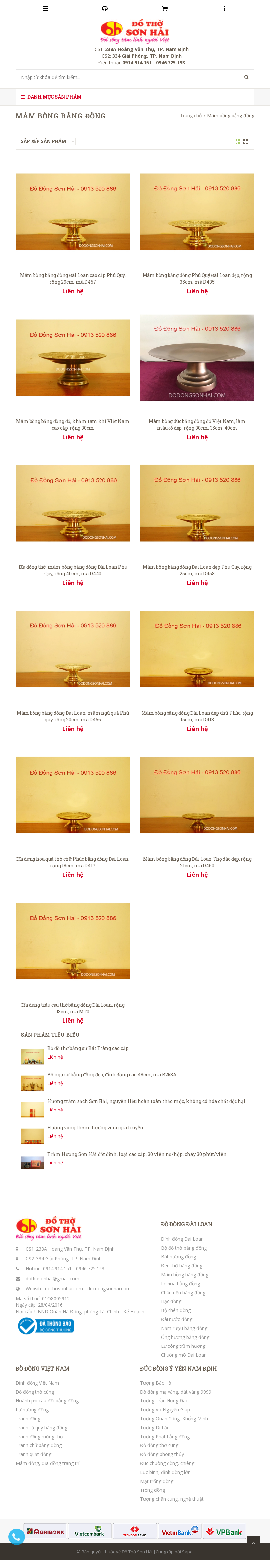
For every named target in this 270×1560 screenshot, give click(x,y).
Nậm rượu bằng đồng (184, 1328)
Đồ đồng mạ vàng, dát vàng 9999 (175, 1392)
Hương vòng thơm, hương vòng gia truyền (95, 1127)
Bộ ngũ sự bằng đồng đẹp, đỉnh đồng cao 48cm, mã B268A (111, 1074)
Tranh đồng (28, 1418)
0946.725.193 (90, 1268)
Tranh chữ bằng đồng (39, 1445)
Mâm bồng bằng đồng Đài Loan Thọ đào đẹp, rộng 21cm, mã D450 (197, 862)
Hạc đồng (171, 1301)
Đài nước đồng (176, 1319)
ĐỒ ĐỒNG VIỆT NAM (42, 1369)
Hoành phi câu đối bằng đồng (47, 1400)
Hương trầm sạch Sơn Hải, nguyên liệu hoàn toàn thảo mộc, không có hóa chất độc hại (146, 1101)
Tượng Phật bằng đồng (165, 1436)
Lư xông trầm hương (183, 1346)
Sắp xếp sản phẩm (48, 141)
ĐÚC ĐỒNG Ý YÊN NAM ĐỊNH (178, 1369)
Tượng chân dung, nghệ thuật (172, 1499)
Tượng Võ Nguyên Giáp (165, 1409)
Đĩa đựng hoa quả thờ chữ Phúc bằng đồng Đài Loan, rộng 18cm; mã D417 (72, 862)
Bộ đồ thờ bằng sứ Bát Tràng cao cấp (88, 1048)
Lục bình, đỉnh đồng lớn (165, 1472)
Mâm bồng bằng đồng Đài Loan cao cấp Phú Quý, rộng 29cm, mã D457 (73, 278)
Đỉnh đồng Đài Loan (182, 1239)
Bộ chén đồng (176, 1310)
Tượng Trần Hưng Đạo (164, 1400)
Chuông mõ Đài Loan (184, 1355)
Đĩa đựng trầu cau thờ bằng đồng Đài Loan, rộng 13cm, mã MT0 (73, 1008)
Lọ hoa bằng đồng (180, 1283)
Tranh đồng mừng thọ (39, 1436)
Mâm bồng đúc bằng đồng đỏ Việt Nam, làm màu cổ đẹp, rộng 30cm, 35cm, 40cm (197, 424)
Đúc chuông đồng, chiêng (167, 1463)
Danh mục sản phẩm (51, 97)
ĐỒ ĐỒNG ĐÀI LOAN (186, 1224)
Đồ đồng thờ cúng (35, 1392)
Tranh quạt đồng (33, 1454)
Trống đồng (152, 1490)
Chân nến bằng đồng (183, 1292)
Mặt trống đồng (156, 1481)
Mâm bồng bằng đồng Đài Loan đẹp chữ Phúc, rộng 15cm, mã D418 (197, 716)
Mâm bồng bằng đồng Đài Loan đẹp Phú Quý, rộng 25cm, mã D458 (197, 570)
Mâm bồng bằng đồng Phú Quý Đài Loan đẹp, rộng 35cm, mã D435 (197, 278)
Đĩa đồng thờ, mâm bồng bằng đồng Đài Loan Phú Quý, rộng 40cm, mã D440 (73, 570)
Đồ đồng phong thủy (162, 1454)
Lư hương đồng (32, 1409)
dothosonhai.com (64, 1288)
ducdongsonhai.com (109, 1288)
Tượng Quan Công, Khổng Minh (174, 1418)
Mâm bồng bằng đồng (184, 1274)
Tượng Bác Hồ (155, 1383)
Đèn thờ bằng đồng (181, 1265)
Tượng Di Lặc (154, 1427)
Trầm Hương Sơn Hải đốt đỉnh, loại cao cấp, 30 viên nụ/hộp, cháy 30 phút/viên (137, 1154)
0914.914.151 (57, 1268)
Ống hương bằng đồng (185, 1337)
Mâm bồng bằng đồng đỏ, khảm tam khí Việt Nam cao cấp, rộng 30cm (72, 424)
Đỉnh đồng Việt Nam (37, 1383)
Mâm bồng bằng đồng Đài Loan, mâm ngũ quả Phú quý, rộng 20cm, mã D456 (73, 716)
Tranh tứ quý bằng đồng (41, 1427)
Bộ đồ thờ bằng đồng (184, 1248)
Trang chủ (191, 115)
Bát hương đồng (178, 1256)
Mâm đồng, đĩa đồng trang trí (47, 1463)
